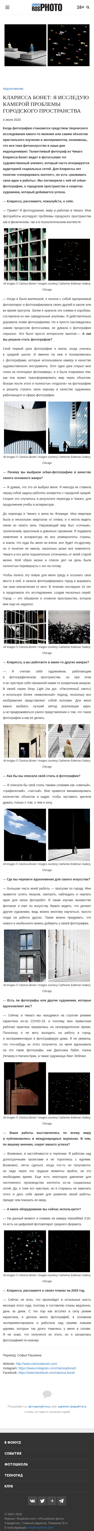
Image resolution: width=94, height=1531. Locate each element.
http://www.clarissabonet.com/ (36, 1364)
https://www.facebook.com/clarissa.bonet (46, 1372)
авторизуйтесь (39, 1406)
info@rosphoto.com (40, 1527)
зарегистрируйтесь (72, 1406)
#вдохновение (13, 88)
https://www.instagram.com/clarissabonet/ (47, 1368)
